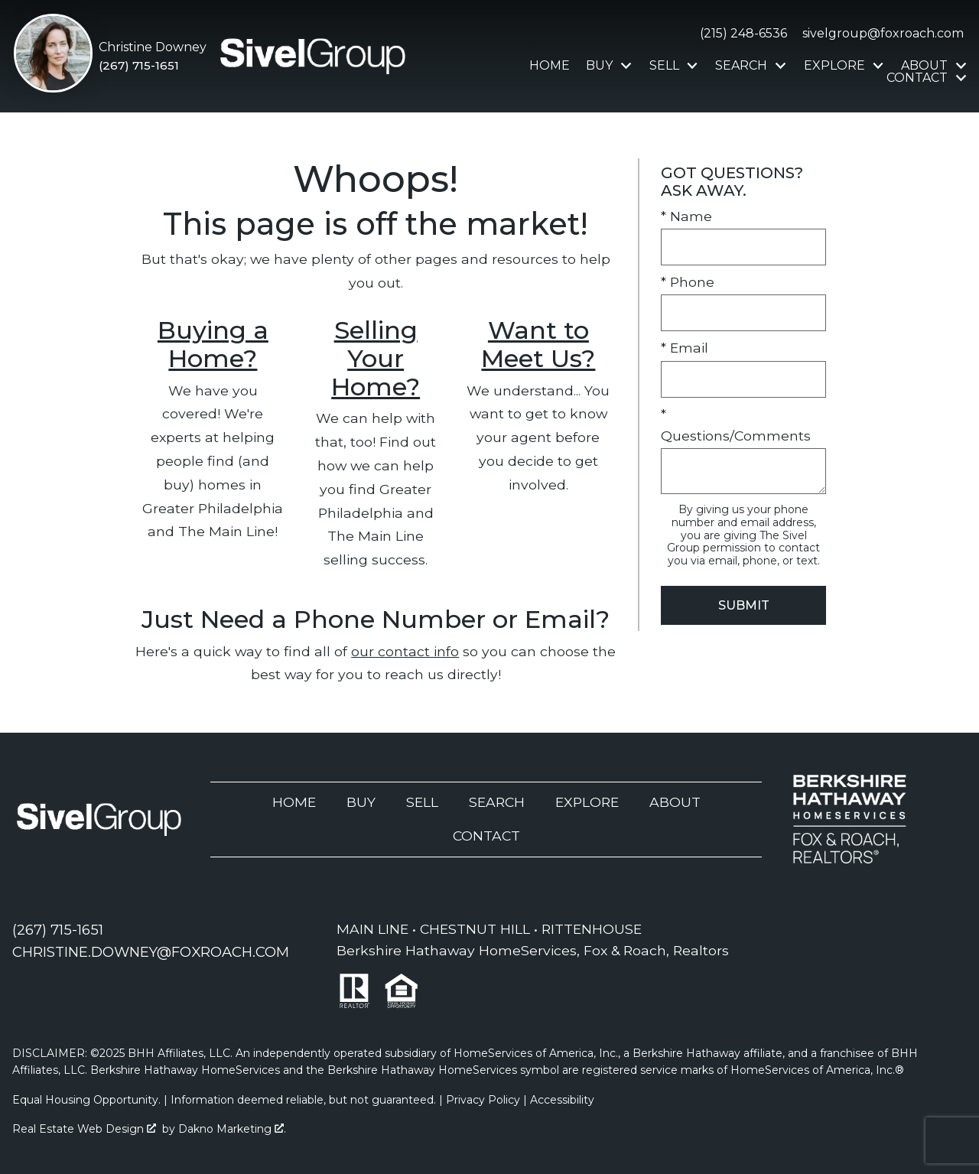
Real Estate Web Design (84, 1129)
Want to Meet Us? (538, 344)
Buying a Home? (213, 344)
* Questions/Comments (736, 425)
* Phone (687, 282)
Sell (422, 802)
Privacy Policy (483, 1100)
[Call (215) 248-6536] (740, 34)
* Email (684, 348)
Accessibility (562, 1100)
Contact (486, 836)
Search (497, 802)
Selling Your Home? (375, 358)
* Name (686, 216)
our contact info (405, 651)
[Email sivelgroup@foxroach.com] (880, 34)
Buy (361, 802)
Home (549, 66)
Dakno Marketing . (232, 1129)
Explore (587, 802)
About (675, 802)
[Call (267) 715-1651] (153, 66)
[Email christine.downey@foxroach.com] (150, 952)
